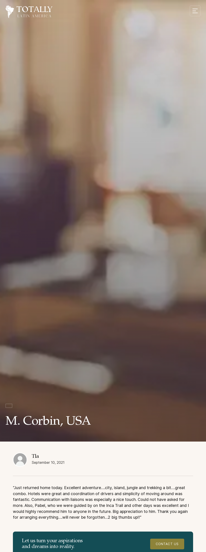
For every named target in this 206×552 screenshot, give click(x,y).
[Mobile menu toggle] (195, 11)
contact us (167, 544)
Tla (35, 456)
